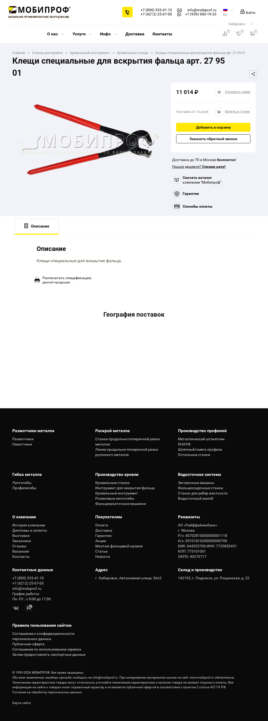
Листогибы (21, 483)
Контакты (162, 33)
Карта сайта (21, 703)
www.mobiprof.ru (201, 677)
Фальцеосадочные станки (200, 488)
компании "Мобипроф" (202, 179)
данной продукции (66, 280)
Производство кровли (116, 474)
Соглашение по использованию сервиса (46, 649)
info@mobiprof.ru (105, 677)
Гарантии (191, 193)
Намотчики (22, 444)
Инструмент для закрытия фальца (125, 488)
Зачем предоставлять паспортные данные (48, 654)
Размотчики (23, 439)
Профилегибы (24, 488)
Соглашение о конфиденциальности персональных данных (43, 636)
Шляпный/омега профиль (200, 449)
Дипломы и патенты (29, 530)
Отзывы (19, 546)
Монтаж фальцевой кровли (119, 546)
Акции (100, 541)
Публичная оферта (28, 644)
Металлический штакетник (201, 439)
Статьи (101, 551)
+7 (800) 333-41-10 (156, 10)
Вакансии (20, 551)
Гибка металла (27, 474)
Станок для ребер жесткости (202, 493)
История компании (28, 525)
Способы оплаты (198, 206)
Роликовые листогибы (114, 498)
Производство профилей (202, 430)
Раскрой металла (112, 430)
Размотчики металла (33, 430)
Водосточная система (199, 474)
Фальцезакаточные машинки (120, 504)
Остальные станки (194, 455)
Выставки (21, 535)
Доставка (134, 33)
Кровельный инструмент (116, 493)
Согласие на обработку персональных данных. (47, 692)
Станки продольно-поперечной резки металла (127, 441)
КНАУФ (184, 444)
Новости (102, 556)
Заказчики (21, 541)
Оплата (101, 525)
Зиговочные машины (196, 483)
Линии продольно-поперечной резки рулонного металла (126, 452)
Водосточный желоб (195, 498)
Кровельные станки (112, 483)
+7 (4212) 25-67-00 (156, 14)
